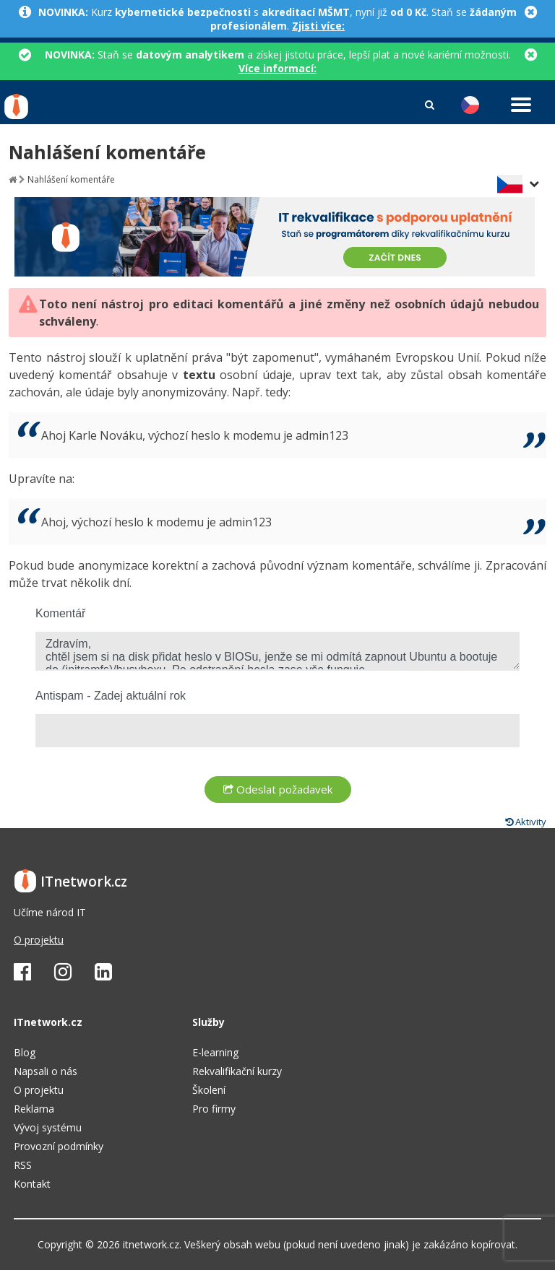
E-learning (215, 1052)
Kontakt (32, 1184)
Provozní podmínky (58, 1146)
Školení (208, 1090)
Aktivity (525, 821)
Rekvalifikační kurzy (237, 1071)
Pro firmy (214, 1108)
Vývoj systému (48, 1127)
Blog (24, 1052)
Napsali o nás (45, 1071)
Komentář (60, 613)
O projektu (39, 940)
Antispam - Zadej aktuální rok (110, 696)
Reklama (34, 1108)
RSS (23, 1165)
